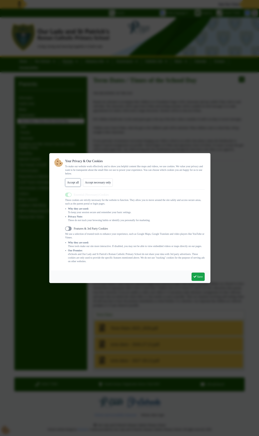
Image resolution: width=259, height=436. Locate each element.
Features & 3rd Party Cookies (91, 228)
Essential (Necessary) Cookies (91, 194)
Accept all (73, 182)
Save (198, 276)
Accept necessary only (98, 182)
